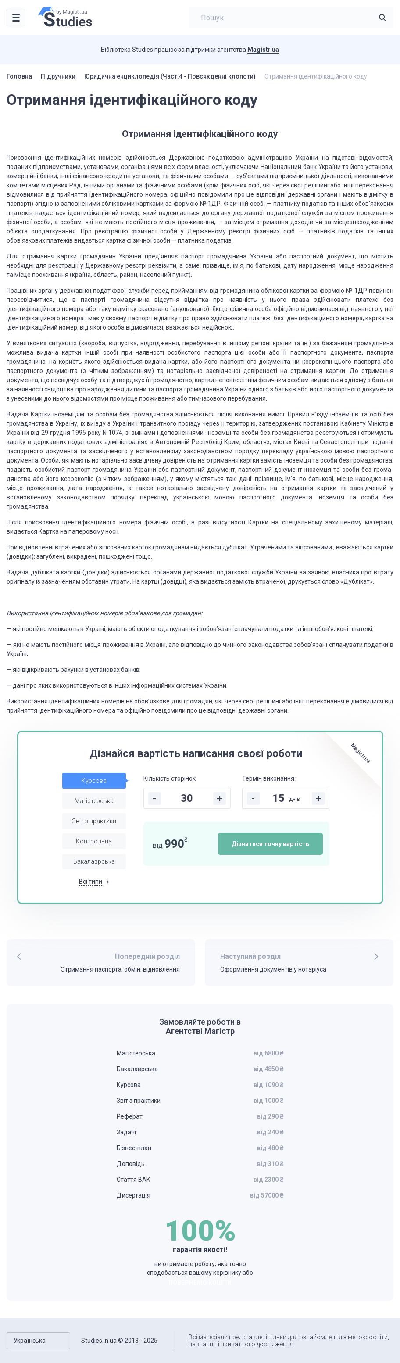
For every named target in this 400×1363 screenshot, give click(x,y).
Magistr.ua (263, 49)
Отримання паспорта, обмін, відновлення (120, 969)
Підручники (58, 76)
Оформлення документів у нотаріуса (273, 969)
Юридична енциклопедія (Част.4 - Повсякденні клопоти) (170, 76)
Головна (19, 76)
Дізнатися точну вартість (270, 843)
